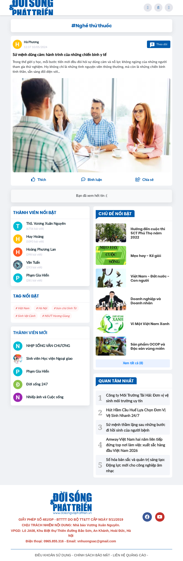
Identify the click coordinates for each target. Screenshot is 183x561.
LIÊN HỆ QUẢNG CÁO (129, 555)
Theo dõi (158, 44)
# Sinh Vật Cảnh (25, 316)
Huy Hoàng (35, 237)
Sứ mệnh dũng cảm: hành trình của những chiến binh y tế (59, 55)
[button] (144, 180)
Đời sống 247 (37, 384)
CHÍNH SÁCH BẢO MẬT (92, 555)
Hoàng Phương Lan (41, 249)
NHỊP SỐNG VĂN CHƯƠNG (48, 346)
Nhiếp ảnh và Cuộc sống (44, 397)
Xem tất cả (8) (133, 363)
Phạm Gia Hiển (37, 275)
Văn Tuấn (33, 262)
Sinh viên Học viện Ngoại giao (49, 358)
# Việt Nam (22, 308)
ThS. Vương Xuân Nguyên (46, 223)
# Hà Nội (41, 308)
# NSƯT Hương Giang (56, 316)
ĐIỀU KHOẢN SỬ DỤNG (53, 555)
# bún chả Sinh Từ (65, 308)
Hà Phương (31, 42)
